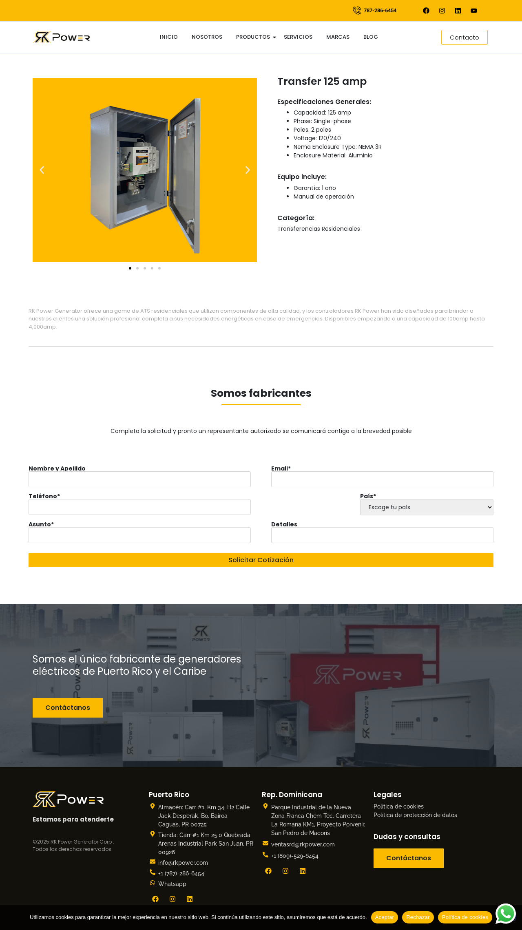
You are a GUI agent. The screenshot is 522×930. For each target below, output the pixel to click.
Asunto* (140, 529)
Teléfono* (140, 501)
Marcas (337, 37)
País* (426, 503)
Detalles (382, 529)
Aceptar (384, 917)
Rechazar (418, 917)
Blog (370, 37)
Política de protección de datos (415, 815)
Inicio (169, 37)
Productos (254, 37)
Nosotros (207, 37)
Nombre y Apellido (140, 473)
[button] (42, 170)
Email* (382, 473)
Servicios (298, 37)
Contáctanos (67, 707)
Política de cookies (399, 806)
